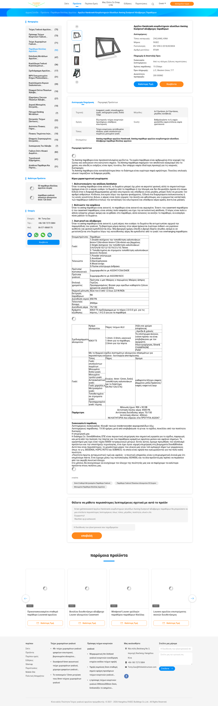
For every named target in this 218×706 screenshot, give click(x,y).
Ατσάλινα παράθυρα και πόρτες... (43, 166)
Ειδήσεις (29, 660)
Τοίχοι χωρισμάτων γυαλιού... (43, 43)
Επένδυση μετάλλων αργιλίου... (43, 57)
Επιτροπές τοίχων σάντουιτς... (43, 120)
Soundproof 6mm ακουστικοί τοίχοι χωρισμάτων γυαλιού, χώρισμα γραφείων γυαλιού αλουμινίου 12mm (66, 666)
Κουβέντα (43, 242)
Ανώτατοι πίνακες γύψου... (43, 127)
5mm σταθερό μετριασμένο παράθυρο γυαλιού (92, 483)
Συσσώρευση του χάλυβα (43, 146)
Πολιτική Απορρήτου (35, 676)
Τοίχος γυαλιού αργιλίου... (43, 29)
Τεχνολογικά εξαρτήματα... (43, 159)
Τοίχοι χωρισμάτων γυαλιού (63, 643)
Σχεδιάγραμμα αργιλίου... (43, 70)
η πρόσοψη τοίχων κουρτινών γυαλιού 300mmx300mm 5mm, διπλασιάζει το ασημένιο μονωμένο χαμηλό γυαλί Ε (103, 684)
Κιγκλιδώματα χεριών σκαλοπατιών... (43, 84)
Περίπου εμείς (32, 656)
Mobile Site (30, 672)
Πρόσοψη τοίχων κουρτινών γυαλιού (100, 646)
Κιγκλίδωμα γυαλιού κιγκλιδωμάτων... (43, 64)
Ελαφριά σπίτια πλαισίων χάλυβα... (43, 91)
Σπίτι (28, 649)
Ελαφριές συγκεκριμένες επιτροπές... (43, 140)
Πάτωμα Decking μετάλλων (43, 113)
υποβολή (86, 535)
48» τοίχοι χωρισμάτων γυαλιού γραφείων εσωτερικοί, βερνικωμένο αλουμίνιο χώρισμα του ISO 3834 (67, 653)
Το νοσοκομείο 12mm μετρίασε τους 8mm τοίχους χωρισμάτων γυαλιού (67, 679)
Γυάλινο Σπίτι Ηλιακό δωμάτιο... (43, 152)
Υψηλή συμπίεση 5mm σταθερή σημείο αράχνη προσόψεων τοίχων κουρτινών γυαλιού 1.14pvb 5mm (103, 671)
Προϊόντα (30, 652)
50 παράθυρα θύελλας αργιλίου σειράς (48, 187)
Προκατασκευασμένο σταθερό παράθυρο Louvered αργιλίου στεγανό (42, 614)
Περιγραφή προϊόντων (108, 102)
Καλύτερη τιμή (145, 84)
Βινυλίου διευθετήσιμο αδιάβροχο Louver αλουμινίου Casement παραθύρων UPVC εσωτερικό (86, 614)
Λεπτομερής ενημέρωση (83, 102)
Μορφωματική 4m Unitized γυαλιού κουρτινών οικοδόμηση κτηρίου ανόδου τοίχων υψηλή (104, 658)
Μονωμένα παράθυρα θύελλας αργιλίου (89, 487)
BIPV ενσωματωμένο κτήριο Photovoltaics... (43, 77)
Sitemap (29, 664)
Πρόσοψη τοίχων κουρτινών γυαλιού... (43, 35)
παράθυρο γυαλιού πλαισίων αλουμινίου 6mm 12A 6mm (47, 197)
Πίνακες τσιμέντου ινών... (43, 133)
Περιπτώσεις (31, 668)
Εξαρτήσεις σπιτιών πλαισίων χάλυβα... (43, 98)
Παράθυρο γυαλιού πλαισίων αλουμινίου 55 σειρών (136, 483)
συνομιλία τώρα (182, 4)
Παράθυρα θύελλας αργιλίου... (43, 50)
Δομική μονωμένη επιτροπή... (43, 106)
